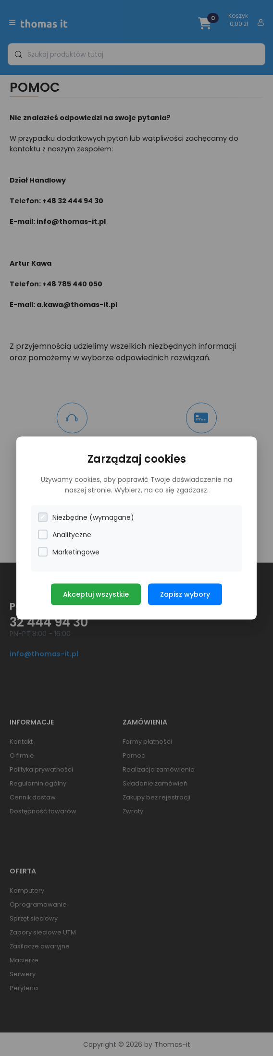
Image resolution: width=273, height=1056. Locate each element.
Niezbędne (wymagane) (86, 517)
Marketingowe (68, 552)
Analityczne (64, 534)
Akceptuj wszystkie (96, 594)
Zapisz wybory (185, 594)
